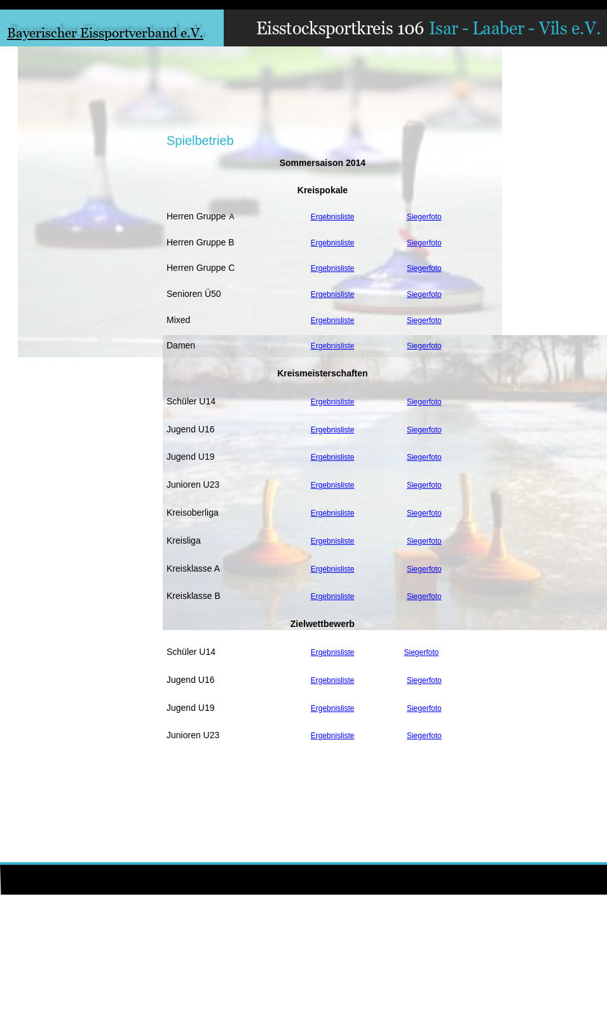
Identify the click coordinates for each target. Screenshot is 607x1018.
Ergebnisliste (333, 216)
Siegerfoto (424, 216)
